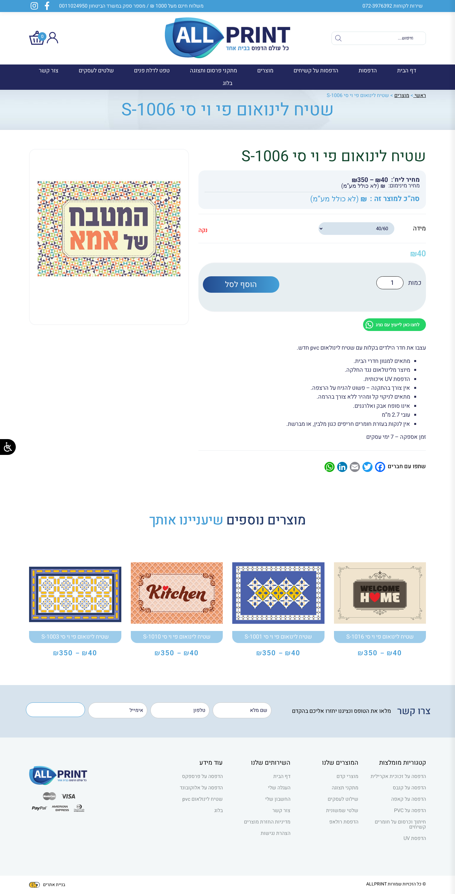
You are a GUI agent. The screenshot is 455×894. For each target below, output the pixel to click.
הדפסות (368, 70)
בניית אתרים (47, 884)
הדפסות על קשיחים (316, 70)
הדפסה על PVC (410, 810)
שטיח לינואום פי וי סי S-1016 (380, 637)
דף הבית (406, 70)
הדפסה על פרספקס (202, 776)
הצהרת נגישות (275, 833)
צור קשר (48, 70)
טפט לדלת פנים (152, 70)
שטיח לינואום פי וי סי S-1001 (278, 637)
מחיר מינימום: (404, 186)
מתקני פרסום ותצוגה (213, 70)
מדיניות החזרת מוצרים (267, 822)
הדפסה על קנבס (409, 788)
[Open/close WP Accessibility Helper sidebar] (8, 447)
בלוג (227, 83)
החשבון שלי (277, 799)
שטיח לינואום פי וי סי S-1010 (176, 637)
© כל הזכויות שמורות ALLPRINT (396, 884)
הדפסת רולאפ (343, 822)
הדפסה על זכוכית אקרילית (398, 776)
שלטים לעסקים (96, 70)
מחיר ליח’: (405, 180)
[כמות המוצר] (391, 282)
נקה (203, 230)
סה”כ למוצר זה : (395, 199)
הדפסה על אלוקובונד (201, 788)
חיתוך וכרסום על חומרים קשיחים (400, 824)
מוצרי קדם (347, 776)
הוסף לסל (241, 284)
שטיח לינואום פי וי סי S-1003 (75, 637)
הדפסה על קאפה (408, 799)
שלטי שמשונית (342, 810)
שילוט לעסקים (343, 799)
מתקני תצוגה (345, 788)
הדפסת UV (414, 838)
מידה (419, 228)
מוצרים (265, 70)
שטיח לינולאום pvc (202, 799)
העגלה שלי (279, 788)
